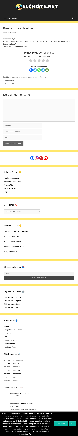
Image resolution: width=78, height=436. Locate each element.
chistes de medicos (12, 370)
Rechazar (61, 424)
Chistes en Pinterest (12, 308)
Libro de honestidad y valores (16, 231)
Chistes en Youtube (12, 304)
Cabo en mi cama (26, 404)
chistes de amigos (11, 363)
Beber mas (9, 83)
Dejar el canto (9, 192)
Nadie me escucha (11, 178)
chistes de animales (12, 367)
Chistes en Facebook (12, 297)
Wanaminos (24, 393)
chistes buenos (11, 77)
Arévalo (7, 326)
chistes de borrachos (12, 374)
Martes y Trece (10, 347)
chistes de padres (11, 381)
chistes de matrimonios (13, 360)
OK (72, 424)
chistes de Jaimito (38, 77)
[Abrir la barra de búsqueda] (73, 18)
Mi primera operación (12, 181)
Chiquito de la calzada (13, 330)
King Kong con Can (11, 236)
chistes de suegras (11, 377)
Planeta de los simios (12, 241)
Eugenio (7, 333)
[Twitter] (35, 70)
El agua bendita (10, 251)
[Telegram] (43, 70)
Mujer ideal (9, 80)
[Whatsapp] (39, 70)
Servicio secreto (10, 188)
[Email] (47, 70)
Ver (30, 434)
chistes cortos (24, 77)
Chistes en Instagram (12, 301)
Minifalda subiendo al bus (14, 246)
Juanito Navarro (10, 340)
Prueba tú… (8, 185)
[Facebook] (31, 70)
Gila (5, 337)
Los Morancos (9, 344)
